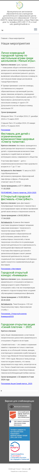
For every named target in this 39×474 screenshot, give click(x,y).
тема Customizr (23, 471)
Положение (5, 130)
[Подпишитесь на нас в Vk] (2, 30)
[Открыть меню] (35, 29)
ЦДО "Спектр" (17, 469)
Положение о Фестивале (11, 269)
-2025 (34, 193)
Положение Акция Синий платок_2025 (16, 384)
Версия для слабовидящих (19, 407)
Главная (4, 38)
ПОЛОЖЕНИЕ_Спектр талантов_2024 (16, 193)
